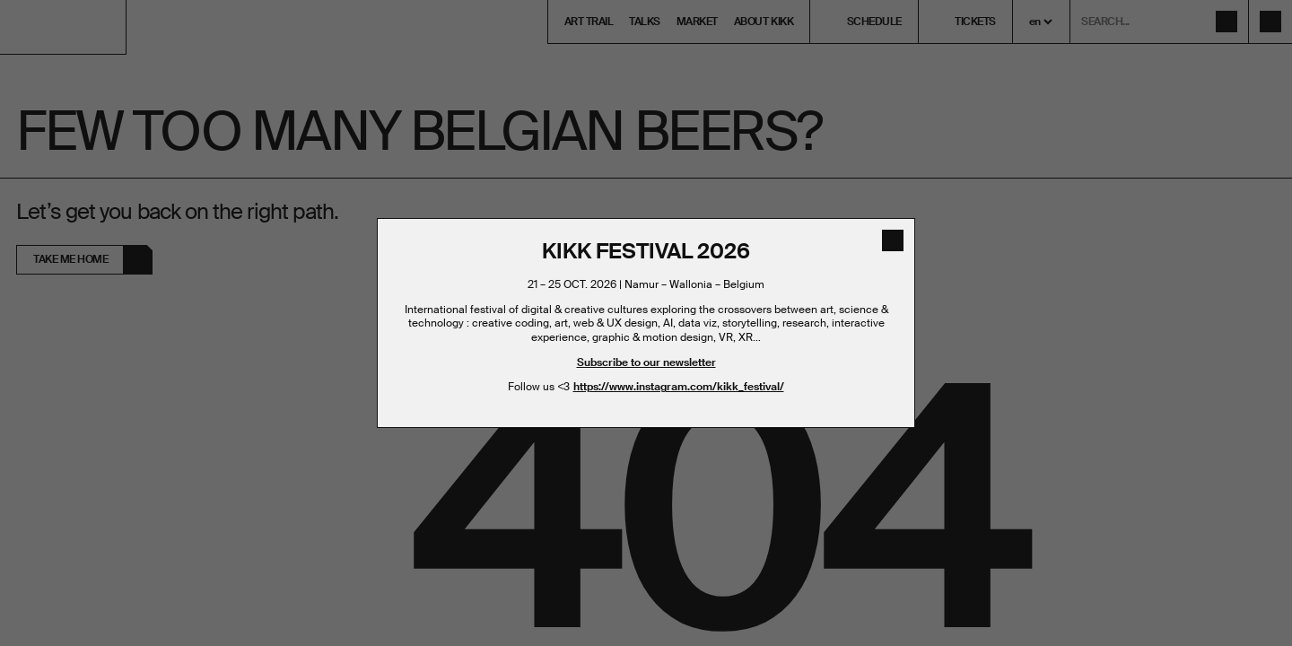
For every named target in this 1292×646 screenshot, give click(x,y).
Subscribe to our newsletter (646, 362)
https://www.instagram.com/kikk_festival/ (678, 387)
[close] (893, 240)
